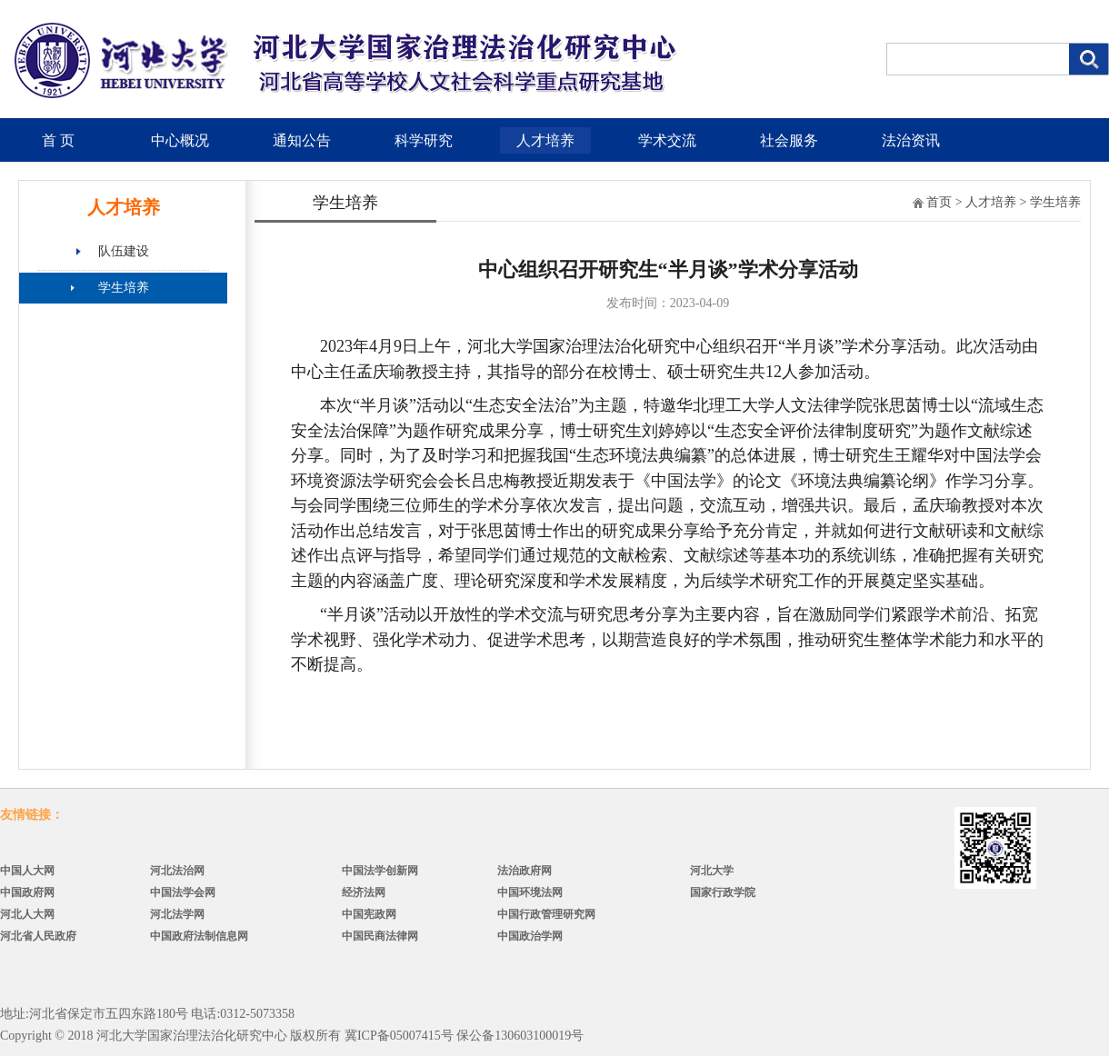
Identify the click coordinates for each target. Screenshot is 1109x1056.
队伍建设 (123, 251)
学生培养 (123, 287)
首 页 (58, 140)
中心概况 (180, 140)
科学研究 (424, 140)
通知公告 (302, 140)
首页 (939, 202)
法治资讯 (911, 140)
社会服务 (789, 140)
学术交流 (667, 140)
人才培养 (545, 140)
